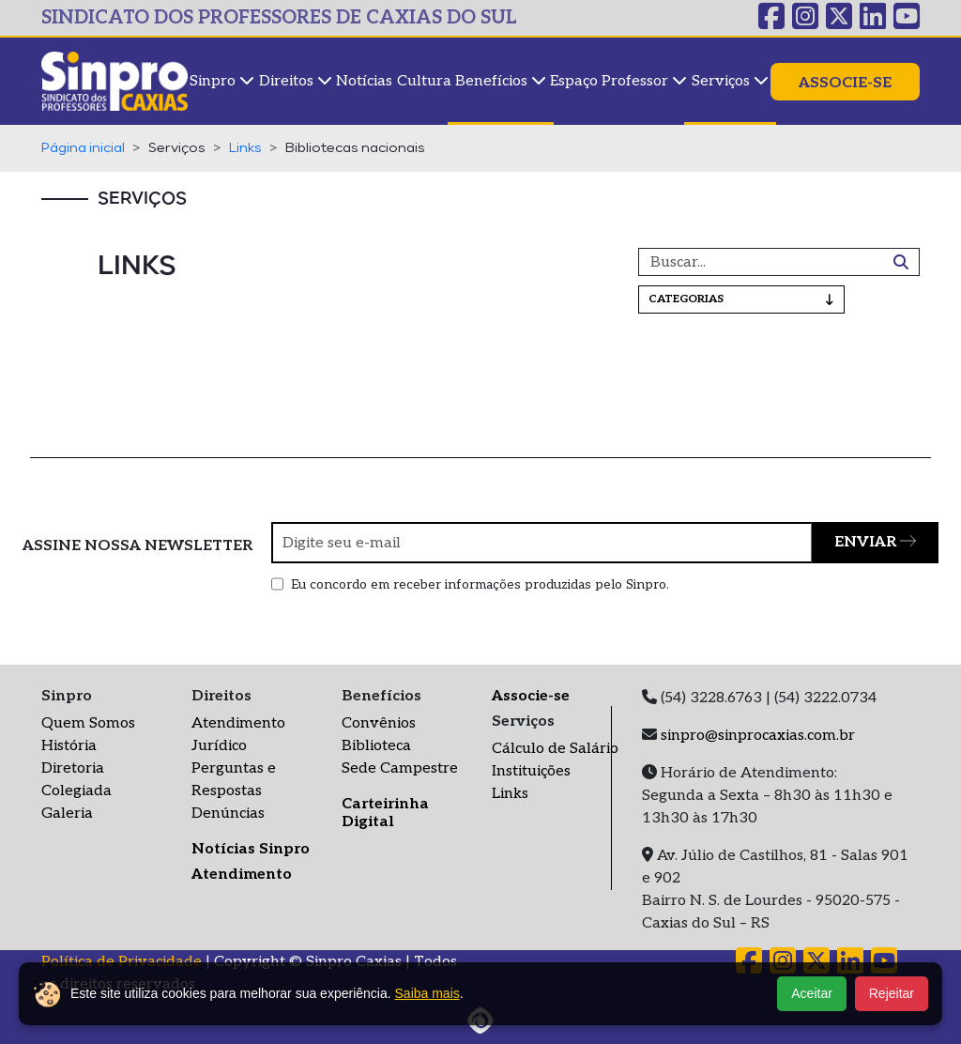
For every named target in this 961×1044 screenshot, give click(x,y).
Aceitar (811, 993)
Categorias (741, 299)
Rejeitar (891, 993)
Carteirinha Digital (385, 813)
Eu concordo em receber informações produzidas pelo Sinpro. (480, 584)
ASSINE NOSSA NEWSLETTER (137, 546)
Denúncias (228, 813)
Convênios (379, 723)
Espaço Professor (618, 81)
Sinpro (222, 81)
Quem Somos (88, 723)
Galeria (67, 813)
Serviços (730, 81)
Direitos (295, 81)
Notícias (364, 81)
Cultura (424, 81)
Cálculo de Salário (555, 749)
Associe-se (845, 83)
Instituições (531, 771)
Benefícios (500, 81)
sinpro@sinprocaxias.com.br (758, 736)
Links (245, 148)
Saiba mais (427, 993)
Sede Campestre (400, 768)
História (69, 746)
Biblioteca (376, 746)
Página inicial (83, 148)
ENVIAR (875, 542)
